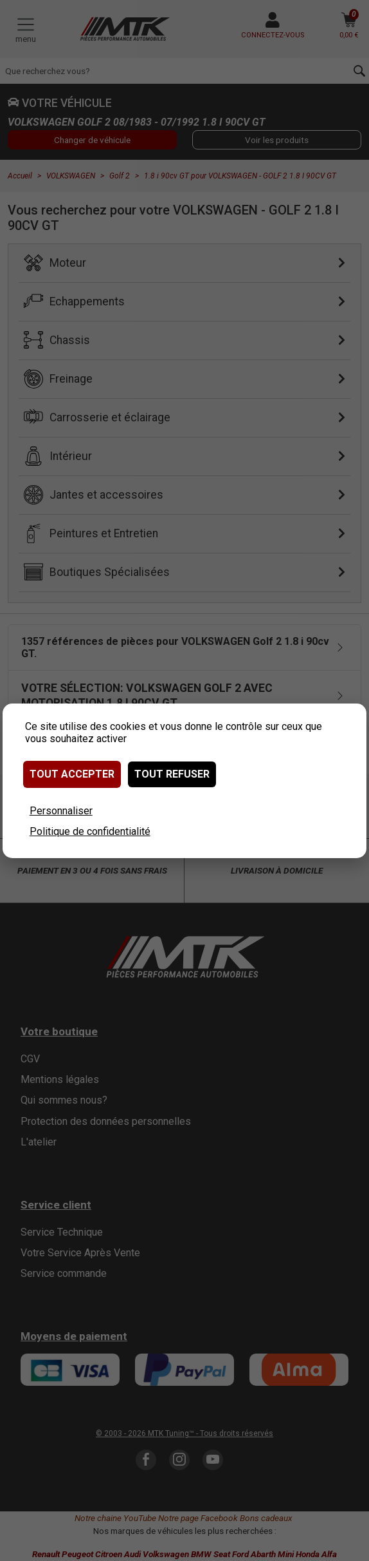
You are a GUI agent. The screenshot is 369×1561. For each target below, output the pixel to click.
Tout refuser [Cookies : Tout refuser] (172, 774)
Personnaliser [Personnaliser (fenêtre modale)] (61, 811)
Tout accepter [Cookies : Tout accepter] (72, 774)
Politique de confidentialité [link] (90, 831)
